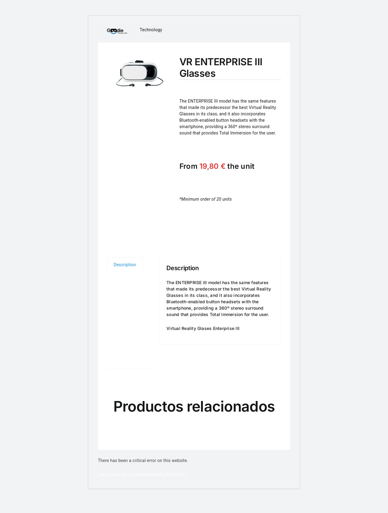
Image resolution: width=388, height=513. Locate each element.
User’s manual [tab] (123, 355)
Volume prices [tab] (125, 306)
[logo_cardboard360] (117, 31)
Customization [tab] (127, 331)
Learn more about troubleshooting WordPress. (143, 474)
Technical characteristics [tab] (127, 282)
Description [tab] (125, 264)
